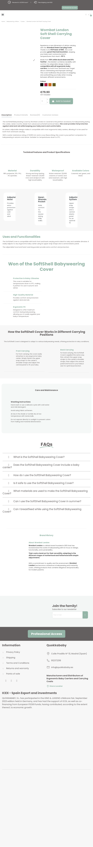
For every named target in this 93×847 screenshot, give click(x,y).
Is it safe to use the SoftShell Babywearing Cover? (43, 477)
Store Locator (55, 681)
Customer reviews (50, 115)
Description (7, 115)
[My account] (88, 15)
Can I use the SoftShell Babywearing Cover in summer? (47, 496)
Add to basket (61, 101)
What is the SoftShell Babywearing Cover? (38, 451)
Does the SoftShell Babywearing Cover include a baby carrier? (41, 461)
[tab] (46, 451)
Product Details (21, 115)
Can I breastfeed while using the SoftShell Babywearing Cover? (42, 505)
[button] (70, 8)
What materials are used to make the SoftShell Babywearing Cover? (45, 487)
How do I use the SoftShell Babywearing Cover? (42, 470)
